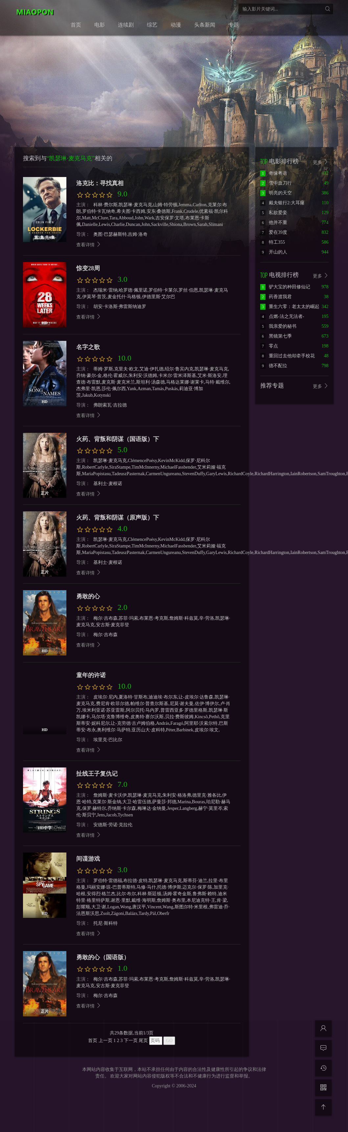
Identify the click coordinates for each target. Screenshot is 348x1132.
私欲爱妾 (273, 212)
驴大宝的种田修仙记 (285, 286)
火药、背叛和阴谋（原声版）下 (117, 517)
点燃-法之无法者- (282, 316)
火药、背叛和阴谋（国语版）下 (117, 439)
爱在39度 (273, 232)
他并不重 (273, 222)
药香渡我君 (276, 296)
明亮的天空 (276, 192)
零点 (269, 346)
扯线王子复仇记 (97, 773)
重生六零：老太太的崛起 (289, 306)
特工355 (272, 242)
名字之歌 (88, 347)
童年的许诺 (91, 675)
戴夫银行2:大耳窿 (282, 202)
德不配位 (273, 365)
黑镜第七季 (276, 336)
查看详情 (88, 244)
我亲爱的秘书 (278, 326)
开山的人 (273, 252)
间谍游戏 (88, 858)
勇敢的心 (88, 596)
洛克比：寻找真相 (100, 183)
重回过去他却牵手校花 (287, 355)
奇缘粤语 (273, 173)
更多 (321, 162)
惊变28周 (88, 268)
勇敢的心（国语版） (102, 957)
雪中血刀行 (276, 183)
